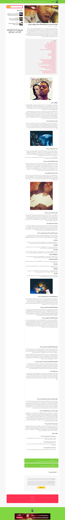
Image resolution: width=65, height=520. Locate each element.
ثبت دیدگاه (41, 487)
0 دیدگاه (50, 26)
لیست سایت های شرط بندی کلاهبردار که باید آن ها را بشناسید (48, 466)
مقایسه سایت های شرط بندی (22, 1)
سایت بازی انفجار (44, 1)
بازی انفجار (53, 1)
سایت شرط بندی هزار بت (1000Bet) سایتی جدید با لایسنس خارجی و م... (13, 14)
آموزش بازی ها (34, 1)
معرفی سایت (39, 1)
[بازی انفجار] (57, 1)
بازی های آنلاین (15, 1)
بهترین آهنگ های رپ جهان (48, 157)
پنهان (53, 40)
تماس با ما (32, 496)
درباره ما (32, 498)
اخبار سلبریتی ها (55, 6)
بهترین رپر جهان (43, 28)
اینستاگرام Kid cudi (48, 304)
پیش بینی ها (29, 1)
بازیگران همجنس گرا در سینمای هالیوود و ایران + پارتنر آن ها (14, 19)
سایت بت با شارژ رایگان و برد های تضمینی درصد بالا (14, 24)
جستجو (9, 6)
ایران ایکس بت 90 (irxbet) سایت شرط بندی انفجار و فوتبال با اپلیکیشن (46, 461)
